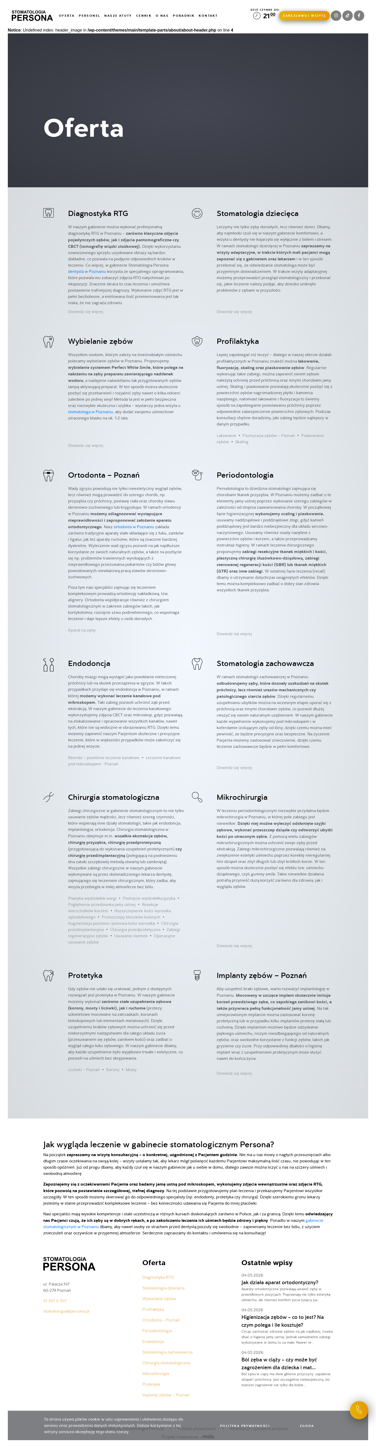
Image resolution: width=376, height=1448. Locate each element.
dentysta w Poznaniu (87, 271)
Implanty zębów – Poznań (262, 975)
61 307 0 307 (54, 1300)
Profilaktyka (238, 341)
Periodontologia (245, 475)
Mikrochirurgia (242, 797)
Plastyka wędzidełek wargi (92, 898)
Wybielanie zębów (100, 341)
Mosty (131, 1069)
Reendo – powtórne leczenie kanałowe (104, 757)
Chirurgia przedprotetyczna (135, 929)
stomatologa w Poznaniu (90, 411)
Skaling (241, 441)
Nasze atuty (118, 16)
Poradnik (184, 16)
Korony (112, 1069)
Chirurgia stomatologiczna (113, 797)
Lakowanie (226, 435)
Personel (89, 16)
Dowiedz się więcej (85, 311)
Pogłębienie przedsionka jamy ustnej (102, 904)
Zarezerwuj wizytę (304, 16)
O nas (162, 16)
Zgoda (307, 1426)
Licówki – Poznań (84, 1069)
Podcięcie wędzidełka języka (149, 898)
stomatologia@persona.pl (66, 1311)
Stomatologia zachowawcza (265, 663)
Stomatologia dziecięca (258, 213)
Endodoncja (89, 663)
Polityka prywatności (245, 1426)
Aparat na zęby (82, 630)
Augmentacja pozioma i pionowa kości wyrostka (111, 923)
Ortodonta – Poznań (104, 475)
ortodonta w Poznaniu (134, 527)
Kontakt (208, 16)
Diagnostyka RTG (98, 213)
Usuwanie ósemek (131, 936)
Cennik (143, 16)
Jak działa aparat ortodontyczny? (279, 1282)
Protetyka (85, 975)
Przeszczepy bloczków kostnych (131, 917)
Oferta (67, 16)
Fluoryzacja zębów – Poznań (268, 435)
